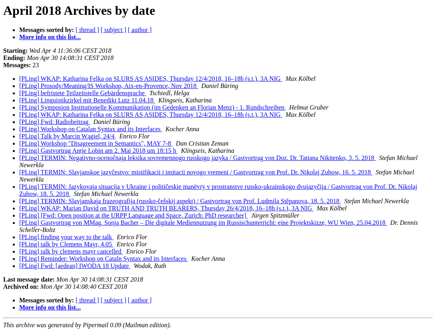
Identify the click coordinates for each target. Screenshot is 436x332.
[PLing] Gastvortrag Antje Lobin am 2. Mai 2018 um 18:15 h (98, 150)
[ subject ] (113, 29)
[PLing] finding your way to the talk (66, 237)
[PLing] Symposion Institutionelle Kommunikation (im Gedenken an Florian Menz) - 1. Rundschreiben (152, 107)
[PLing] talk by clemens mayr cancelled (71, 251)
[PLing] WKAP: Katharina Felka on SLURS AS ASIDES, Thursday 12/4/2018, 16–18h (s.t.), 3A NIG (150, 78)
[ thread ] (87, 29)
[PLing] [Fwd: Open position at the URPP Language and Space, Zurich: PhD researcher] (133, 215)
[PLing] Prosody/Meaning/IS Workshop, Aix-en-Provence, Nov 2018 (108, 85)
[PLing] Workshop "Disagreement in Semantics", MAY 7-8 (96, 143)
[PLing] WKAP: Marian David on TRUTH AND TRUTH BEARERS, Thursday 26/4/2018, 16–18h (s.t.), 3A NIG (166, 208)
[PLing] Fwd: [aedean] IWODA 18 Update (74, 265)
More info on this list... (50, 37)
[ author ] (140, 29)
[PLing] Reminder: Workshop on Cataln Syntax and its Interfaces (103, 258)
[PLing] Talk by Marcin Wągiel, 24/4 (67, 136)
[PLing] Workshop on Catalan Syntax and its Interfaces (90, 129)
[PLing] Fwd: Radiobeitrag (54, 121)
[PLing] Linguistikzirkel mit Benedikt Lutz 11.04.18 (87, 100)
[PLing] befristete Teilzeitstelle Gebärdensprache (82, 93)
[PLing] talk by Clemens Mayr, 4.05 (66, 244)
